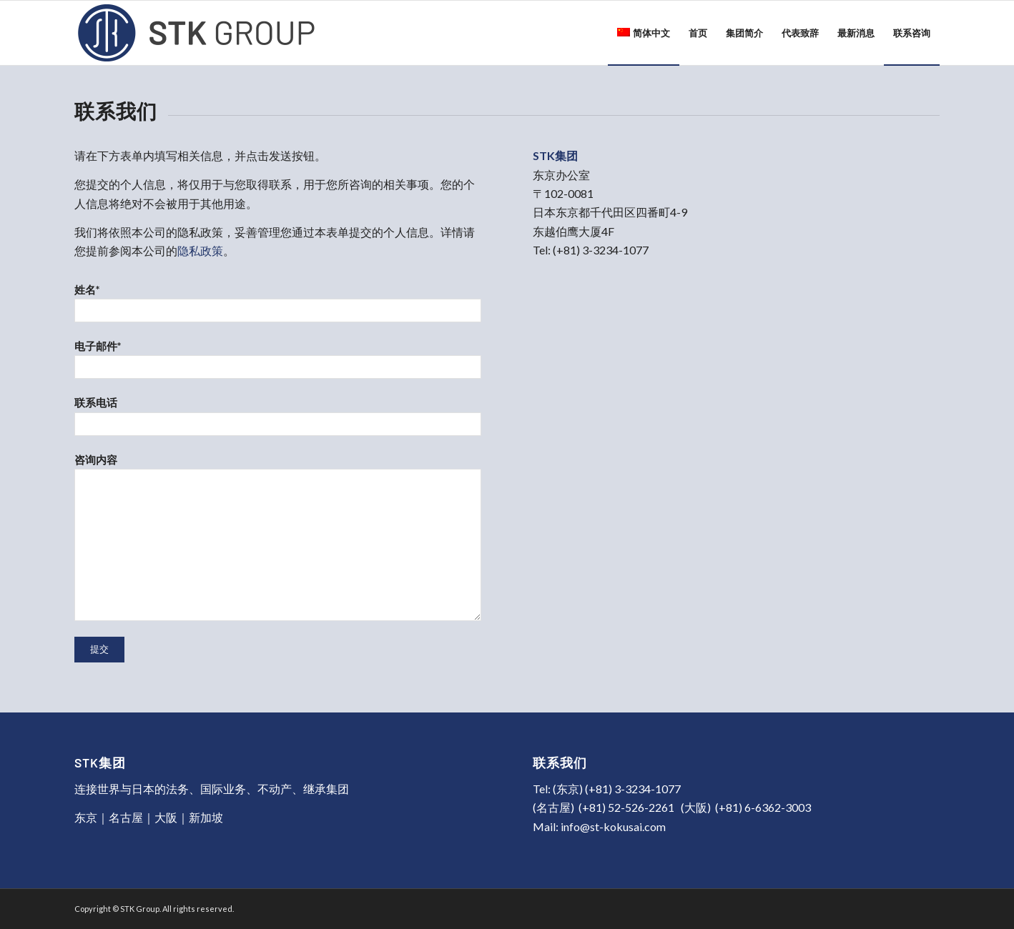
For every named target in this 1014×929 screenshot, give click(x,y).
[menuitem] (643, 33)
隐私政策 (200, 250)
